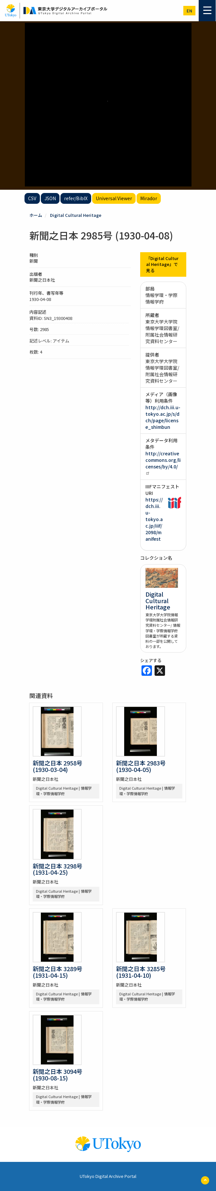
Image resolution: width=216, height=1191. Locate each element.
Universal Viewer (114, 198)
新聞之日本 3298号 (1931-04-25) (57, 869)
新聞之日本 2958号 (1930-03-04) (57, 766)
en (189, 11)
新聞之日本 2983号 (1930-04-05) (141, 766)
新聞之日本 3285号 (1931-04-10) (141, 971)
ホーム (35, 215)
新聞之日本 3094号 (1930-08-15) (57, 1074)
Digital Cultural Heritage (75, 215)
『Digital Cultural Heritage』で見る (162, 264)
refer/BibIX (76, 198)
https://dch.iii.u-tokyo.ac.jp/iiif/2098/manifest (154, 519)
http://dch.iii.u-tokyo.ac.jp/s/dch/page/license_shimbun (162, 417)
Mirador (148, 198)
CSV (32, 198)
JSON (50, 198)
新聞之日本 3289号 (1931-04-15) (57, 971)
